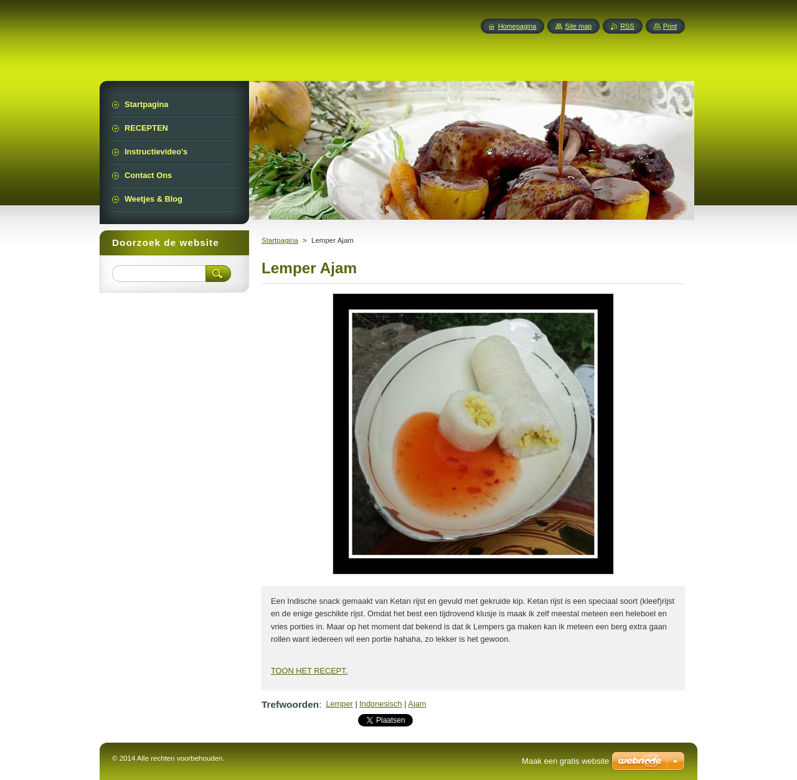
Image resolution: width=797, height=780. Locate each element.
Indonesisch (380, 703)
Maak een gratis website (565, 761)
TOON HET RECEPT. (309, 670)
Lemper (339, 703)
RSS (627, 26)
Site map (578, 26)
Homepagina (517, 26)
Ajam (417, 703)
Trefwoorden (290, 704)
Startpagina (280, 240)
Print (670, 26)
